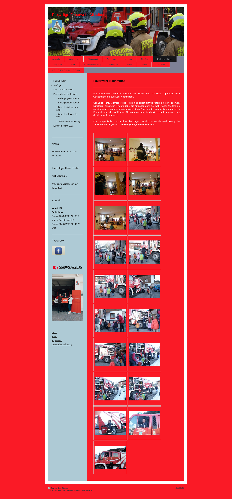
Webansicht (180, 487)
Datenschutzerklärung (62, 344)
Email (54, 228)
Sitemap (65, 488)
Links (54, 332)
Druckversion (54, 488)
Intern (54, 336)
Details (58, 155)
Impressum (57, 340)
